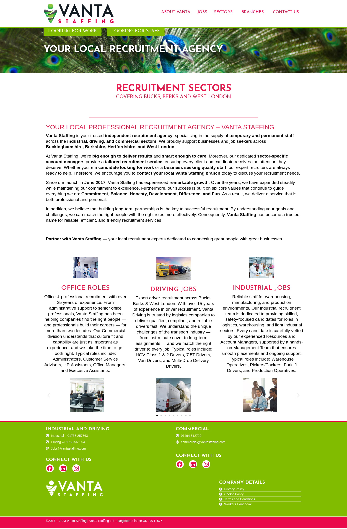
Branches (252, 12)
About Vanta (175, 12)
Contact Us (286, 12)
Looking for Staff (135, 32)
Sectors (223, 12)
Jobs (202, 12)
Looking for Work (72, 32)
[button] (49, 396)
